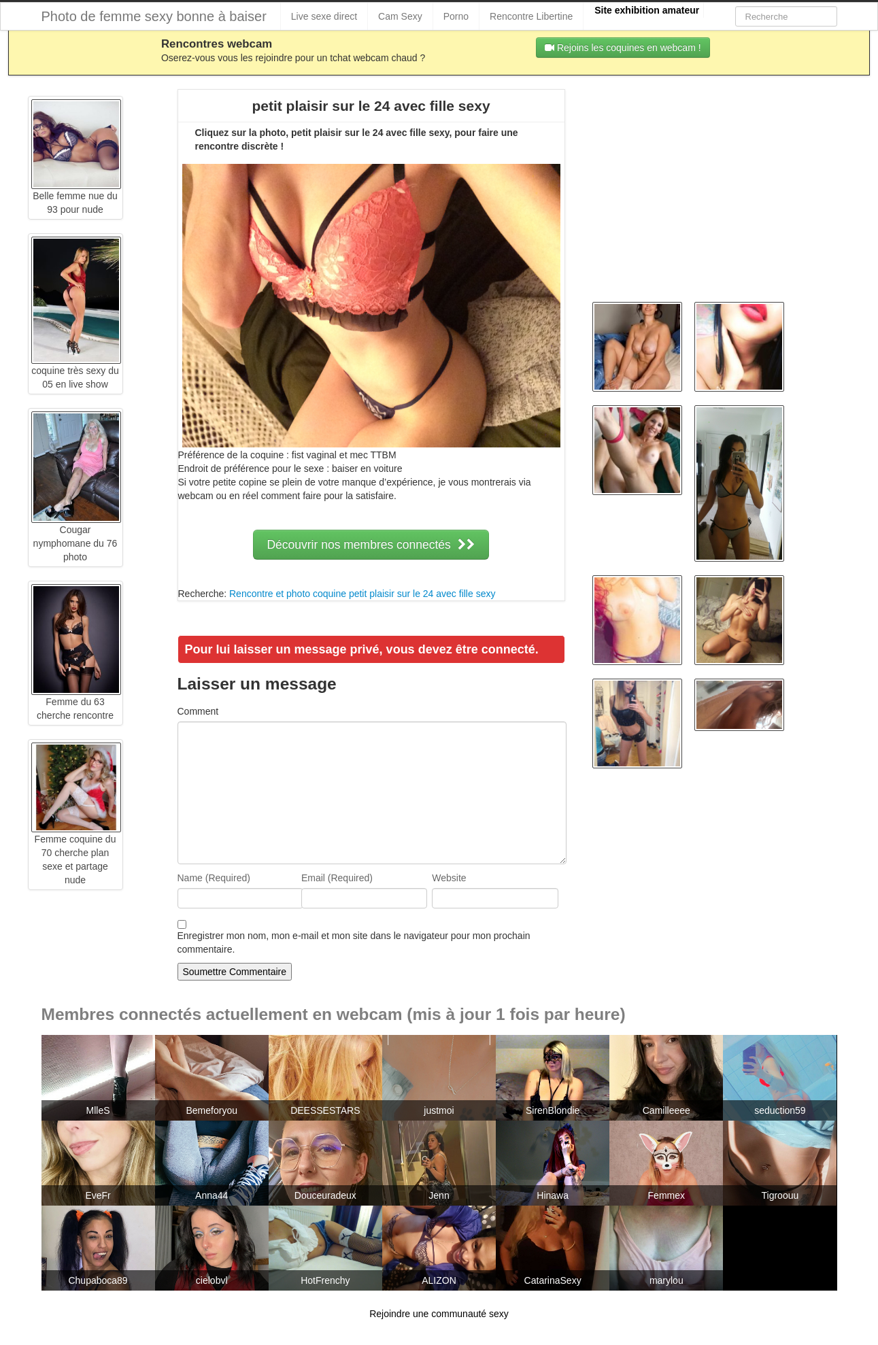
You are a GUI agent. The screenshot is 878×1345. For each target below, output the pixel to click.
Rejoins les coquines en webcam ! (623, 47)
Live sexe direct (324, 16)
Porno (456, 16)
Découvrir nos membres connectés (371, 544)
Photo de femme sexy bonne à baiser (154, 16)
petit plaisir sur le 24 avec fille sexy (422, 593)
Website (449, 877)
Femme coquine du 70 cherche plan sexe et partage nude (76, 833)
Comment (198, 711)
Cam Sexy (400, 16)
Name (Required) (214, 877)
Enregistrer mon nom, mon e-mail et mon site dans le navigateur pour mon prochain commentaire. (354, 942)
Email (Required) (337, 877)
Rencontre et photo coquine (287, 593)
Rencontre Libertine (531, 16)
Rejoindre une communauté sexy (439, 1313)
